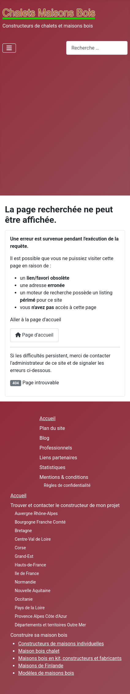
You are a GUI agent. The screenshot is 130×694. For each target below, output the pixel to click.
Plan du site (52, 428)
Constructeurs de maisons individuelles (61, 644)
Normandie (25, 582)
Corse (20, 547)
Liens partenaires (58, 458)
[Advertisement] (65, 127)
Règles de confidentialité (67, 485)
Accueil (47, 418)
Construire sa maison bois (38, 635)
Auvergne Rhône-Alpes (36, 513)
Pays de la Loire (30, 607)
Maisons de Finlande (40, 666)
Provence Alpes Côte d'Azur (41, 616)
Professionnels (56, 448)
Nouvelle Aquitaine (32, 590)
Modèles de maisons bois (46, 673)
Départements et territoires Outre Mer (50, 624)
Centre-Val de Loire (33, 539)
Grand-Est (24, 556)
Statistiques (53, 467)
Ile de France (27, 573)
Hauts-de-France (30, 564)
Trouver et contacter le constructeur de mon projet (65, 505)
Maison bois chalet (38, 651)
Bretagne (23, 530)
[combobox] (97, 48)
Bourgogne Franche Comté (40, 522)
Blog (44, 438)
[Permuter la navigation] (9, 48)
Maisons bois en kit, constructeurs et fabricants (69, 658)
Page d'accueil (34, 335)
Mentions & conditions (64, 477)
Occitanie (23, 599)
